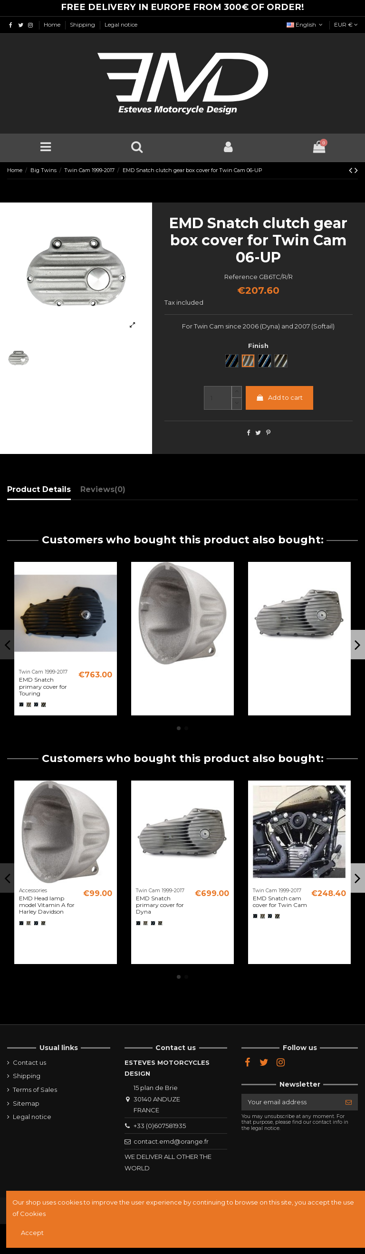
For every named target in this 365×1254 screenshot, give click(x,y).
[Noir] (21, 704)
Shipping (83, 24)
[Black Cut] (36, 704)
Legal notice (121, 24)
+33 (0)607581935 (160, 1125)
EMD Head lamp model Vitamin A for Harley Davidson (47, 905)
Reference (241, 276)
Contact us (29, 1062)
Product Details (39, 489)
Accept (32, 1232)
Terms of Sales (35, 1089)
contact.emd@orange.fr (171, 1141)
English (306, 24)
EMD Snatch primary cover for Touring (43, 686)
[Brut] (28, 704)
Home (53, 24)
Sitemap (26, 1103)
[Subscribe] (348, 1102)
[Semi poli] (43, 704)
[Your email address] (290, 1102)
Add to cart (279, 397)
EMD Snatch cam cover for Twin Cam (280, 901)
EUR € (346, 24)
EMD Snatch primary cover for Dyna (160, 905)
